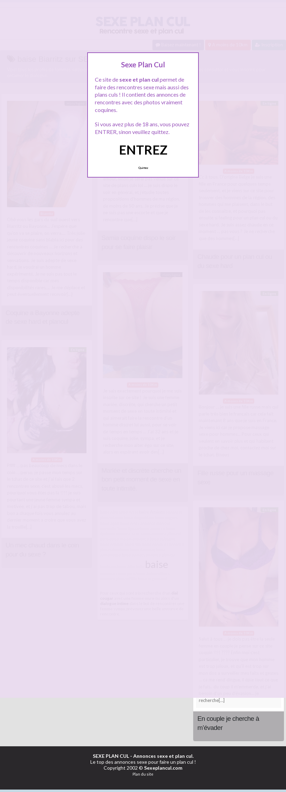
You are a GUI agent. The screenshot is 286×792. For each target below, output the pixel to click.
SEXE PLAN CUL (111, 756)
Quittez (143, 168)
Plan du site (143, 774)
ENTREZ (143, 149)
